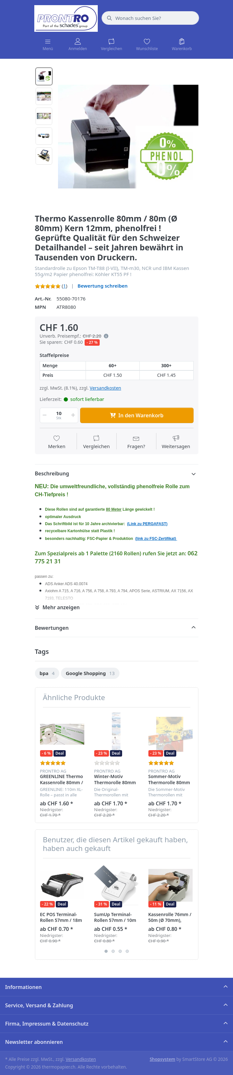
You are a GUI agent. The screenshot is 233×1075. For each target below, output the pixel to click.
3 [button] (120, 951)
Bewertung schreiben (103, 285)
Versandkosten (105, 388)
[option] (128, 136)
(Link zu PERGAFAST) (147, 524)
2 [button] (113, 951)
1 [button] (106, 951)
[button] (104, 336)
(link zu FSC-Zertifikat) (156, 538)
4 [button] (127, 951)
